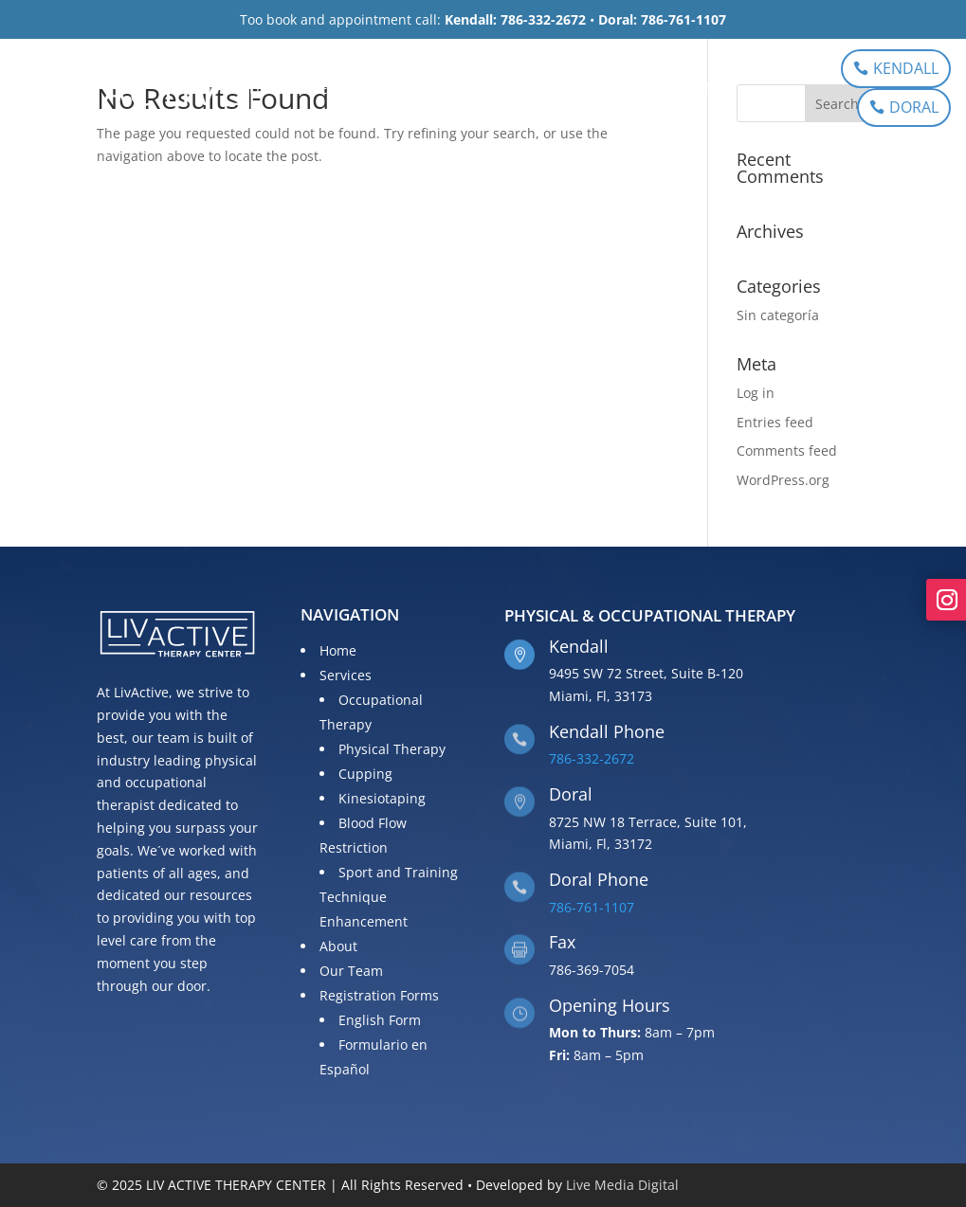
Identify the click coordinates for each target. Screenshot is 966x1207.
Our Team (515, 89)
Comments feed (787, 450)
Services (342, 89)
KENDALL (906, 68)
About (435, 89)
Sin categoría (778, 315)
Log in (756, 393)
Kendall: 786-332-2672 (515, 19)
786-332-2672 (591, 758)
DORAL (914, 107)
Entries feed (775, 422)
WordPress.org (783, 480)
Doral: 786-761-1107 (662, 19)
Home (270, 89)
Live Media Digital (622, 1185)
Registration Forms (644, 89)
